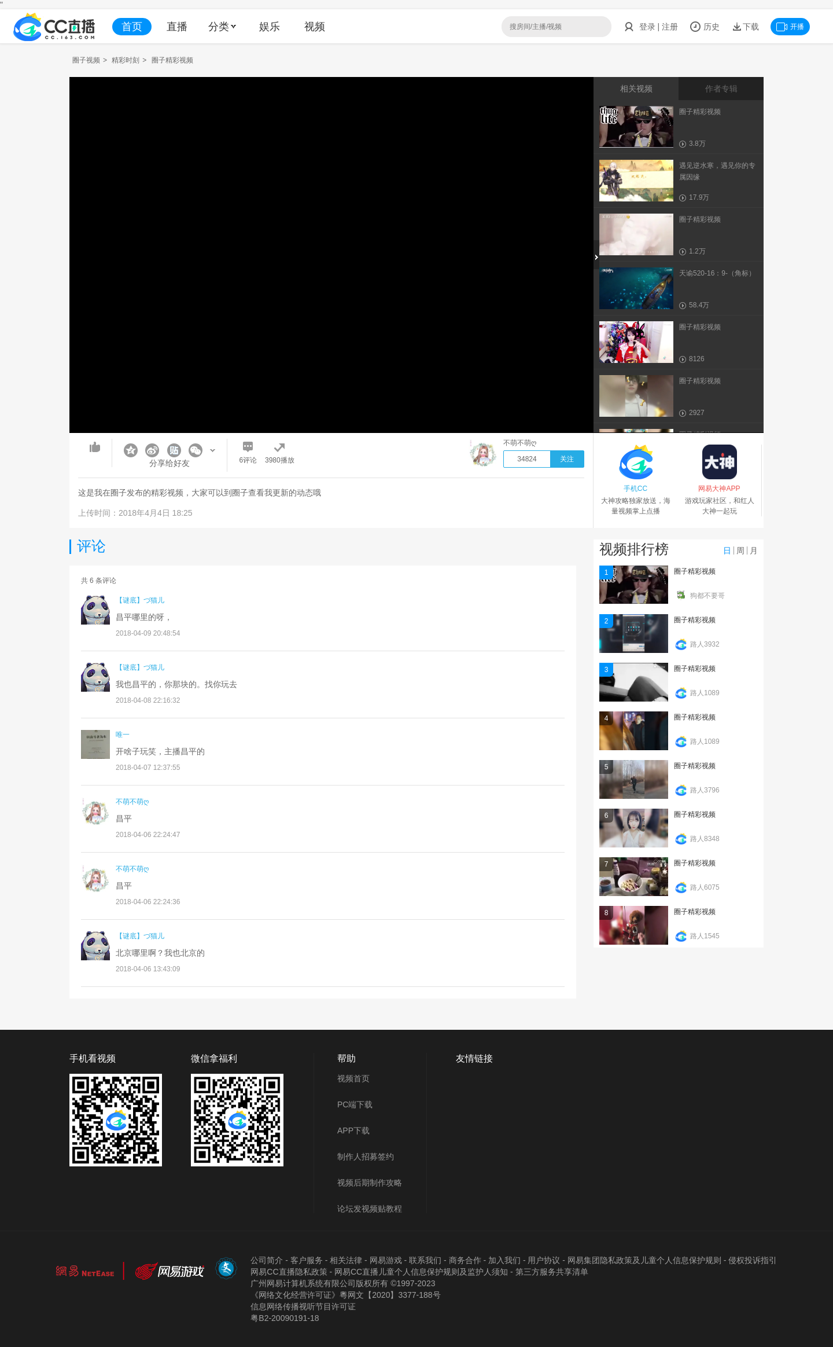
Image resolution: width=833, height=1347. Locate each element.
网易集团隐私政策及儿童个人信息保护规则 (644, 1260)
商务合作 (465, 1260)
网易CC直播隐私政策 (288, 1271)
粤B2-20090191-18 (284, 1318)
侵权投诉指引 (752, 1260)
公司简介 (266, 1260)
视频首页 (353, 1078)
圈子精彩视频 (695, 571)
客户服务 (306, 1260)
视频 (314, 26)
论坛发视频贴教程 (369, 1209)
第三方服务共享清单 (551, 1271)
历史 (705, 26)
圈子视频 (86, 60)
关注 (567, 459)
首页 (131, 26)
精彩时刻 (125, 60)
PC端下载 (355, 1104)
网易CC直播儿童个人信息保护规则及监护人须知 (421, 1271)
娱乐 (269, 26)
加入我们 (504, 1260)
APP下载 (353, 1130)
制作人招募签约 (365, 1157)
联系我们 (425, 1260)
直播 (177, 26)
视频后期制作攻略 (369, 1183)
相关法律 (346, 1260)
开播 (790, 26)
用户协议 (544, 1260)
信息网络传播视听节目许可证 (303, 1306)
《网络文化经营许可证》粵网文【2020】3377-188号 (345, 1295)
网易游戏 (386, 1260)
